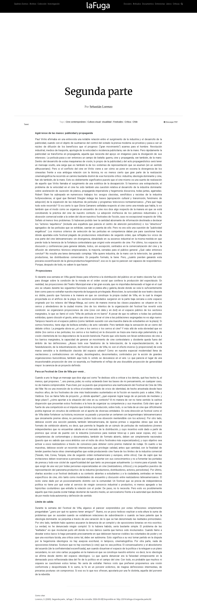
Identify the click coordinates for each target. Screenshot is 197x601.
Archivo (33, 4)
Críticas (176, 4)
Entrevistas (160, 4)
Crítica (128, 122)
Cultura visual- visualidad (100, 122)
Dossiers (128, 4)
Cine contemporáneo (76, 122)
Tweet (26, 124)
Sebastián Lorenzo (101, 106)
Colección (42, 4)
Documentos (148, 4)
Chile (135, 122)
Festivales (118, 122)
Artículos (137, 4)
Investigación (54, 4)
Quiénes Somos (21, 4)
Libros (169, 4)
